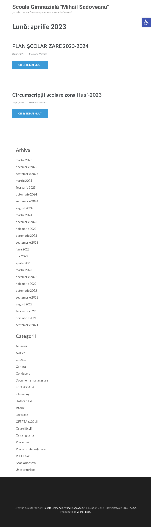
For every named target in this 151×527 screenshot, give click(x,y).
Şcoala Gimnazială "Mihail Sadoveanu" (60, 7)
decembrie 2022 (26, 277)
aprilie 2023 (23, 263)
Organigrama (25, 435)
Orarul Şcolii (24, 428)
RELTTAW (23, 456)
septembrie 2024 (27, 201)
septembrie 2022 (27, 297)
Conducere (23, 373)
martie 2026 (24, 160)
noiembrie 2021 (26, 318)
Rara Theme (129, 507)
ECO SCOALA (25, 387)
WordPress (83, 511)
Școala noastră (26, 463)
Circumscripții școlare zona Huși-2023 (57, 95)
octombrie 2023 (26, 235)
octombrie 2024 (26, 194)
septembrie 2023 (27, 242)
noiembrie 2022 (26, 284)
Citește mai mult (30, 64)
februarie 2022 (26, 311)
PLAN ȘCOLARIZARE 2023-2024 (50, 46)
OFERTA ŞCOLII (27, 421)
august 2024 (24, 208)
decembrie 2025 (26, 167)
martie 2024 (24, 215)
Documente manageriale (32, 380)
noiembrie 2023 (26, 229)
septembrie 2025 (27, 174)
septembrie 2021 (27, 325)
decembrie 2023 (26, 222)
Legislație (22, 415)
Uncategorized (26, 470)
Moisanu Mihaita (38, 53)
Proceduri (22, 442)
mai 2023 (22, 256)
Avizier (20, 353)
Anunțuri (21, 346)
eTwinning (23, 394)
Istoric (20, 408)
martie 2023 (24, 270)
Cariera (21, 366)
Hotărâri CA (24, 401)
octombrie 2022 (26, 290)
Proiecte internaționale (31, 449)
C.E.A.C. (21, 360)
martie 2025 (24, 180)
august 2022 (24, 304)
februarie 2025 (26, 187)
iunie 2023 (23, 249)
